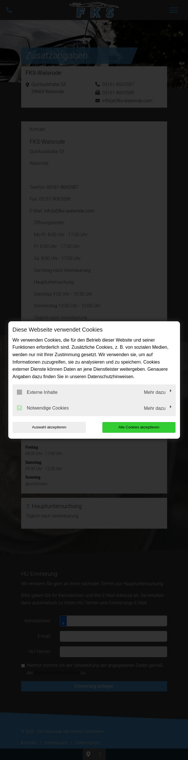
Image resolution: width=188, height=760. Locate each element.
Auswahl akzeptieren (49, 427)
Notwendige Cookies (43, 407)
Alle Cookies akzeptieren (138, 427)
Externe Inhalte (37, 392)
